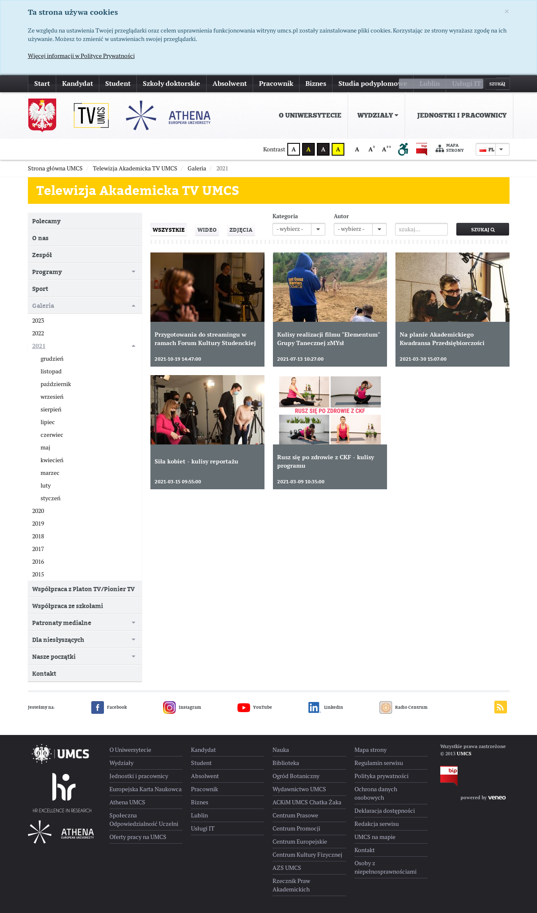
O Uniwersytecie (310, 115)
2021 (39, 346)
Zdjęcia (241, 229)
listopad (51, 371)
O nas (40, 237)
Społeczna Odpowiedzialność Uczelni (143, 820)
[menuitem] (308, 115)
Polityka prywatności (381, 776)
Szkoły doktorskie (171, 83)
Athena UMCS (127, 802)
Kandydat (77, 83)
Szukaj (483, 229)
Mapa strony (450, 148)
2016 (38, 561)
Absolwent (230, 83)
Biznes (315, 83)
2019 (38, 523)
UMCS (464, 753)
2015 (38, 574)
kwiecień (52, 460)
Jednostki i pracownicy (462, 115)
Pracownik (276, 83)
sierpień (51, 409)
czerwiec (52, 435)
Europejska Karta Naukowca (145, 789)
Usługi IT (466, 83)
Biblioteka (286, 763)
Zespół (42, 254)
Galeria (43, 305)
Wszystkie (169, 229)
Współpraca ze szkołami (67, 605)
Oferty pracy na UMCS (137, 837)
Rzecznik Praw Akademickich (291, 885)
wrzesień (52, 396)
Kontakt (44, 673)
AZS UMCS (287, 868)
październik (56, 384)
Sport (40, 288)
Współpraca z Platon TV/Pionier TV (83, 588)
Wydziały (377, 115)
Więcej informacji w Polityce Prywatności (81, 56)
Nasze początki (54, 656)
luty (46, 485)
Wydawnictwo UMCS (299, 789)
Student (118, 83)
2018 (38, 536)
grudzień (52, 358)
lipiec (48, 422)
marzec (50, 473)
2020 (38, 511)
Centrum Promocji (296, 828)
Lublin (430, 83)
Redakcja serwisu (376, 824)
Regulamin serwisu (378, 763)
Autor (341, 216)
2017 (38, 549)
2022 (38, 333)
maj (45, 447)
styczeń (50, 498)
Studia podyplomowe (372, 83)
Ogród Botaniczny (296, 776)
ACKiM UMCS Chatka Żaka (307, 802)
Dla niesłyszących (58, 639)
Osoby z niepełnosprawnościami (385, 867)
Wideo (207, 229)
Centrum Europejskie (300, 841)
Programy (47, 271)
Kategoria (285, 216)
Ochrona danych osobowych (375, 793)
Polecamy (46, 221)
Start (42, 83)
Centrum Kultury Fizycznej (307, 854)
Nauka (281, 750)
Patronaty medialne (61, 622)
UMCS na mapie (374, 837)
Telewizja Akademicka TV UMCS (137, 190)
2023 (38, 320)
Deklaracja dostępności (384, 810)
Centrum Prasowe (295, 815)
